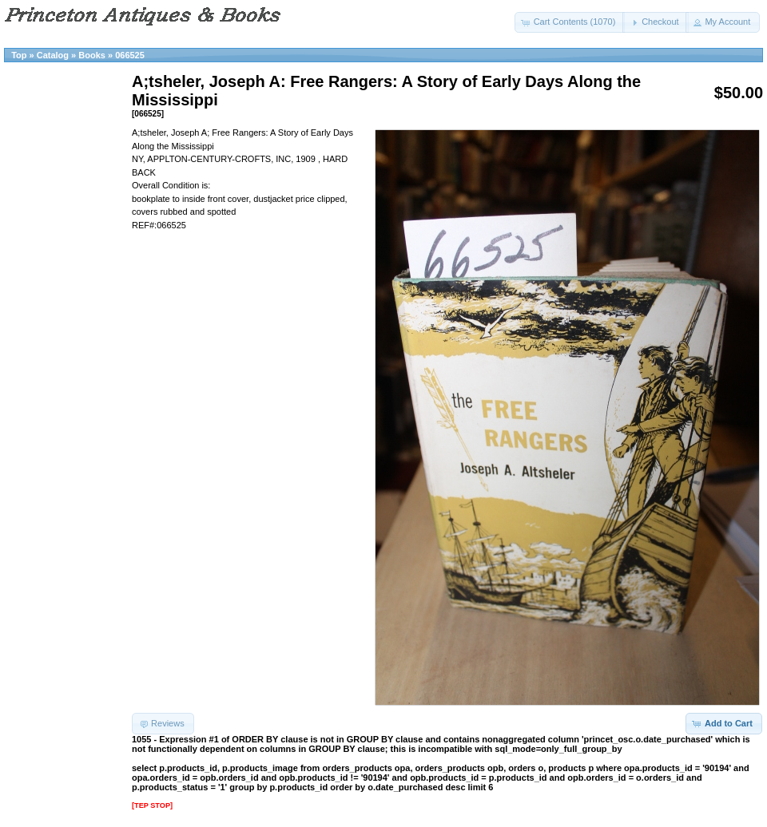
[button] (570, 22)
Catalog (53, 55)
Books (91, 55)
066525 (130, 55)
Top (18, 55)
